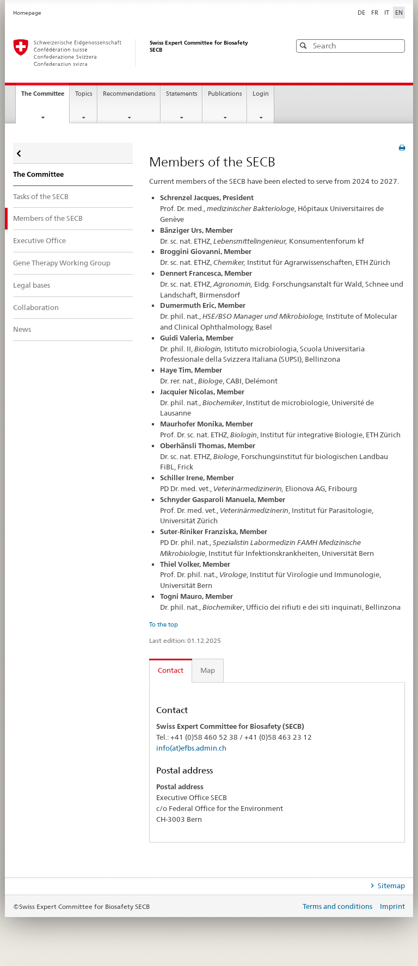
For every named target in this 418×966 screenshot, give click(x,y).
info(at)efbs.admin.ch (191, 748)
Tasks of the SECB (41, 196)
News (22, 329)
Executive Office (39, 240)
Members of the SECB (48, 218)
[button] (396, 45)
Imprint (392, 906)
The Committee (45, 97)
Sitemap (390, 885)
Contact (170, 670)
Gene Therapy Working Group (61, 262)
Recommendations (129, 93)
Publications (225, 93)
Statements (181, 93)
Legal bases (31, 285)
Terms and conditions (338, 906)
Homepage (27, 13)
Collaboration (36, 307)
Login (261, 93)
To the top (163, 624)
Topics (83, 93)
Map (207, 670)
